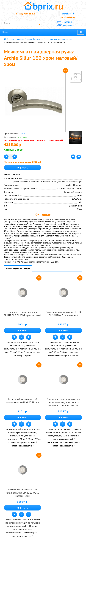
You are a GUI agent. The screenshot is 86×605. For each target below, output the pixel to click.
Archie (22, 134)
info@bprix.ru (68, 14)
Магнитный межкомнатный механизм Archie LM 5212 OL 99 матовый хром (22, 492)
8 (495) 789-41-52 (25, 14)
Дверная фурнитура (33, 39)
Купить (22, 168)
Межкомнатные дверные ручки (57, 39)
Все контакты (68, 17)
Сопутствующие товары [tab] (18, 268)
